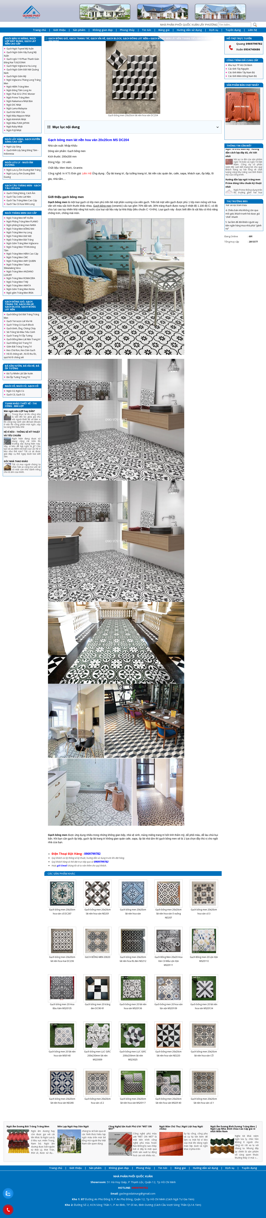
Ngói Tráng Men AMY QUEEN (21, 261)
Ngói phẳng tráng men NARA (21, 225)
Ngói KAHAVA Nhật (16, 119)
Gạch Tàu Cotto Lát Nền (19, 196)
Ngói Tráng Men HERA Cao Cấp (22, 253)
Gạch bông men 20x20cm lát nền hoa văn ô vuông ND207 (168, 913)
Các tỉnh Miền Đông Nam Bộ (242, 76)
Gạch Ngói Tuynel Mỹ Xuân (20, 48)
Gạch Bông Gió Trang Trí (19, 342)
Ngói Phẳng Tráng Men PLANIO (22, 221)
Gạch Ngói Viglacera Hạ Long (21, 65)
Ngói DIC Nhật (14, 104)
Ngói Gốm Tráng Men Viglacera (22, 243)
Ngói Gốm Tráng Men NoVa (21, 289)
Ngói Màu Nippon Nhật (18, 115)
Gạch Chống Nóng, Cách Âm (21, 193)
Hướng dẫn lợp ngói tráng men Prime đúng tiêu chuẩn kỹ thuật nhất (243, 189)
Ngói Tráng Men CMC (17, 257)
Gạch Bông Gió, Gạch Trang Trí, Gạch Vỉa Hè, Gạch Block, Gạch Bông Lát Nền (98, 38)
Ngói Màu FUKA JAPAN (18, 123)
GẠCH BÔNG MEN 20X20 (97, 957)
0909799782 (254, 43)
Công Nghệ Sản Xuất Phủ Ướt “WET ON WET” (130, 1127)
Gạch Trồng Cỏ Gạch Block (20, 324)
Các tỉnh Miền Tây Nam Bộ (241, 72)
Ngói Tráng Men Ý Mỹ (17, 281)
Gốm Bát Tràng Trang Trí (19, 346)
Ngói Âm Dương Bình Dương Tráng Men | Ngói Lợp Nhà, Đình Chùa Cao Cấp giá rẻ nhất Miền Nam (233, 1129)
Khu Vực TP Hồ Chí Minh (240, 65)
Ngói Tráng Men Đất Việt (19, 236)
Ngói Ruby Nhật (15, 126)
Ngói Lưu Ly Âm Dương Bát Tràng (24, 169)
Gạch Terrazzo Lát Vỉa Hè (19, 321)
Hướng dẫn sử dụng (189, 30)
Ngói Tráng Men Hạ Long (19, 232)
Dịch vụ (213, 30)
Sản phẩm (79, 30)
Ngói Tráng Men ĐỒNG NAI (20, 228)
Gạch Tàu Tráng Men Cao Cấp (22, 200)
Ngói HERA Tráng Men (18, 86)
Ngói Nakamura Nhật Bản (20, 101)
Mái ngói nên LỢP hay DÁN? (19, 411)
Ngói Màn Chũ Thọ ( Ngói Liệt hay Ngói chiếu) (181, 1127)
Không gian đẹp (103, 30)
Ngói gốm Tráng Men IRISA (20, 292)
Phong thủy (127, 30)
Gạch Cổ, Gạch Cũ (16, 394)
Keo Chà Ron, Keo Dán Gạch (21, 350)
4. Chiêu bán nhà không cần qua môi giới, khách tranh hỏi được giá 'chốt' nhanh (242, 220)
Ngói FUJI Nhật (14, 130)
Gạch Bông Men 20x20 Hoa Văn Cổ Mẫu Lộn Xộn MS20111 (168, 961)
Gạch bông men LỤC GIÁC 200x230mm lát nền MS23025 (133, 1055)
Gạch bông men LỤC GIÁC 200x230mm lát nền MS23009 (97, 1055)
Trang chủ (39, 30)
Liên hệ (252, 30)
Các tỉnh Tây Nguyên (238, 68)
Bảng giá (164, 30)
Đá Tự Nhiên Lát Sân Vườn (20, 373)
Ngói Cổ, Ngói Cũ (15, 390)
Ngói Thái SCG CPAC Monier (21, 93)
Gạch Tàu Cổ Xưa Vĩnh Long (21, 204)
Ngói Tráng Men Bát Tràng (20, 239)
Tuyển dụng (233, 30)
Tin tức (146, 30)
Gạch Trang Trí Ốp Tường (19, 335)
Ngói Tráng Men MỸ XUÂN (20, 217)
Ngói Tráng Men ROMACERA (21, 278)
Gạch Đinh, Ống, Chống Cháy (21, 328)
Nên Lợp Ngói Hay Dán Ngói (73, 1126)
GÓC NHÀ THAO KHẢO (16, 461)
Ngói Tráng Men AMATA (19, 285)
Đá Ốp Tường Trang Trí (18, 377)
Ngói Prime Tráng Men (18, 97)
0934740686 (252, 49)
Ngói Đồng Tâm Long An (19, 90)
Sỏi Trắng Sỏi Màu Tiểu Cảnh (21, 332)
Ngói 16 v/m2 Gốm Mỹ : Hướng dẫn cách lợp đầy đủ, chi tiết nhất (242, 159)
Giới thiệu (59, 30)
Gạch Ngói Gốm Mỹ (16, 76)
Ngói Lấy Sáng (14, 146)
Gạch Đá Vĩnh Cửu (16, 112)
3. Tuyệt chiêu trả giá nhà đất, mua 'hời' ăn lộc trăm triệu (242, 210)
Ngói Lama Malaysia (17, 108)
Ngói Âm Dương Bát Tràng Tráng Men (28, 1126)
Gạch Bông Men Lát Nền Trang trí (23, 339)
